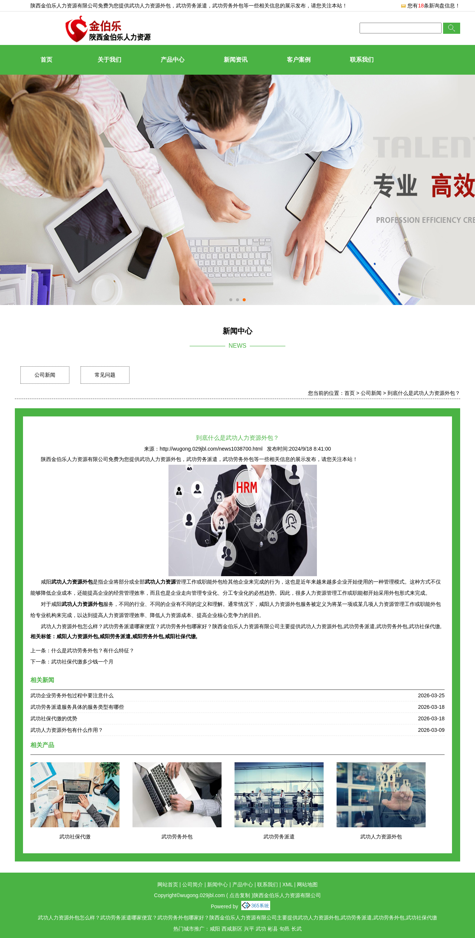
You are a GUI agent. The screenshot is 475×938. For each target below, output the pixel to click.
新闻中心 (217, 884)
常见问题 (105, 375)
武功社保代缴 (75, 837)
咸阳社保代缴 (180, 636)
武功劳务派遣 (279, 837)
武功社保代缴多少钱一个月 (82, 662)
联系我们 (362, 59)
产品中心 (172, 59)
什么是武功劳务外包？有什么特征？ (92, 650)
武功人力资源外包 (150, 6)
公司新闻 (45, 375)
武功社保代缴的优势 (53, 718)
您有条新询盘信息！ (430, 6)
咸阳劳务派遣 (115, 636)
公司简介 (192, 884)
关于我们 (109, 59)
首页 (46, 59)
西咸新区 (232, 929)
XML (287, 884)
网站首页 (167, 884)
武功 (261, 929)
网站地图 (307, 884)
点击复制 (239, 895)
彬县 (273, 929)
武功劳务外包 (177, 837)
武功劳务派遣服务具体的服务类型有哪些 (77, 707)
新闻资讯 (236, 59)
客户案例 (299, 59)
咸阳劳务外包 (147, 636)
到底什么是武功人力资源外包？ (423, 393)
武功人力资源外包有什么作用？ (66, 730)
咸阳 (215, 929)
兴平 (249, 929)
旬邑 (284, 929)
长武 (296, 929)
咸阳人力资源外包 (77, 636)
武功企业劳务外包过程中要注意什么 (72, 695)
